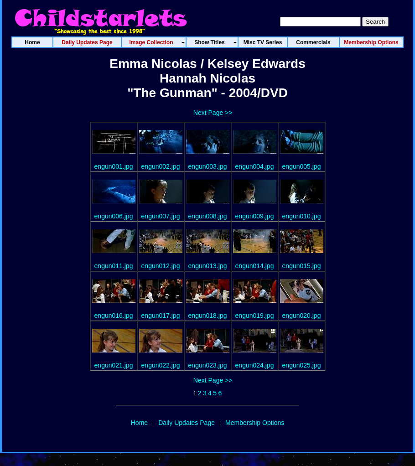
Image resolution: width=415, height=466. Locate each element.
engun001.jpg (113, 166)
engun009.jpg (254, 216)
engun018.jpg (207, 315)
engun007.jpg (160, 216)
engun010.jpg (301, 216)
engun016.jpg (113, 315)
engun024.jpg (254, 365)
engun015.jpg (301, 265)
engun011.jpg (113, 265)
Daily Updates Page (186, 422)
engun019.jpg (254, 315)
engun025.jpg (301, 365)
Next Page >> (213, 112)
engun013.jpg (207, 265)
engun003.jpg (207, 166)
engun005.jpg (301, 166)
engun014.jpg (254, 265)
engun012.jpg (160, 265)
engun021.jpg (113, 365)
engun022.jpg (160, 365)
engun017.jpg (160, 315)
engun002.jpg (160, 166)
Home (139, 422)
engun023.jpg (207, 365)
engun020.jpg (301, 315)
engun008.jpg (207, 216)
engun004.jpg (254, 166)
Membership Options (254, 422)
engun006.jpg (113, 216)
